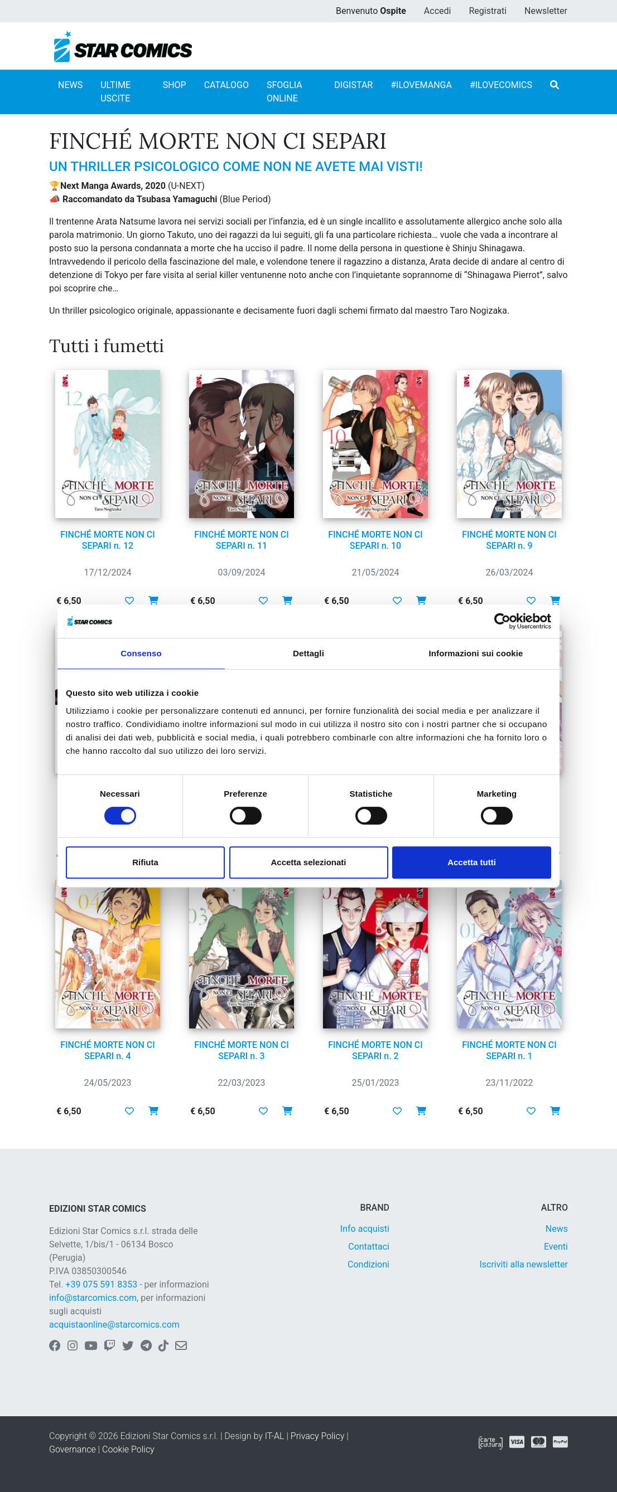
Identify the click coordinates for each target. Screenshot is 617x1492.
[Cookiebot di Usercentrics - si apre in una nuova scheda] (502, 621)
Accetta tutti (471, 862)
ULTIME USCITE (115, 92)
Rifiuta (145, 862)
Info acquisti (364, 1228)
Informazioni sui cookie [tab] (476, 653)
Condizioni (368, 1264)
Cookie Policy (128, 1449)
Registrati (488, 11)
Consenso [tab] (140, 653)
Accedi (437, 11)
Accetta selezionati (308, 862)
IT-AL (275, 1436)
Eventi (556, 1246)
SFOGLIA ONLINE (284, 92)
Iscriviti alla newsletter (523, 1264)
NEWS (70, 85)
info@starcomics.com (93, 1298)
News (557, 1228)
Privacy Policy (317, 1436)
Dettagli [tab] (308, 653)
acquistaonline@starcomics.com (114, 1324)
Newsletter (545, 11)
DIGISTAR (353, 85)
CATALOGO (226, 85)
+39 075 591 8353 (101, 1284)
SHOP (174, 85)
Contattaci (368, 1246)
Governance (72, 1449)
